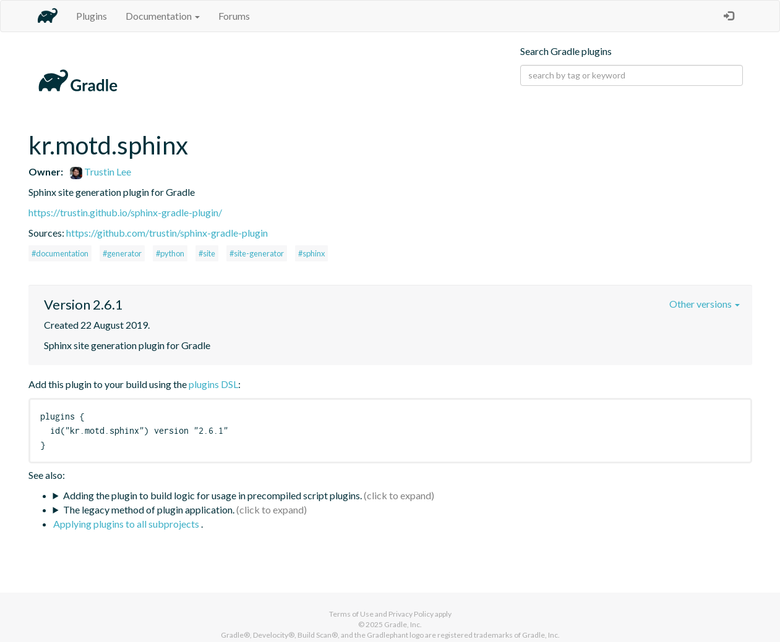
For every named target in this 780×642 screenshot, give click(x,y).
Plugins (91, 16)
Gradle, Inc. (403, 624)
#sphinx (311, 253)
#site (207, 253)
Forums (234, 16)
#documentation (60, 253)
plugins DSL (213, 384)
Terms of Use (351, 614)
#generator (122, 253)
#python (170, 253)
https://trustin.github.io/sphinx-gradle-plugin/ (125, 212)
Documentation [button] (163, 16)
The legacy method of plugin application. (148, 509)
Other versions (704, 304)
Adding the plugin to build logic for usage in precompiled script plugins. (212, 495)
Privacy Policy (411, 614)
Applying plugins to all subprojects (127, 524)
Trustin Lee (100, 171)
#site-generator (256, 253)
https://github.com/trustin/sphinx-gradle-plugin (167, 233)
